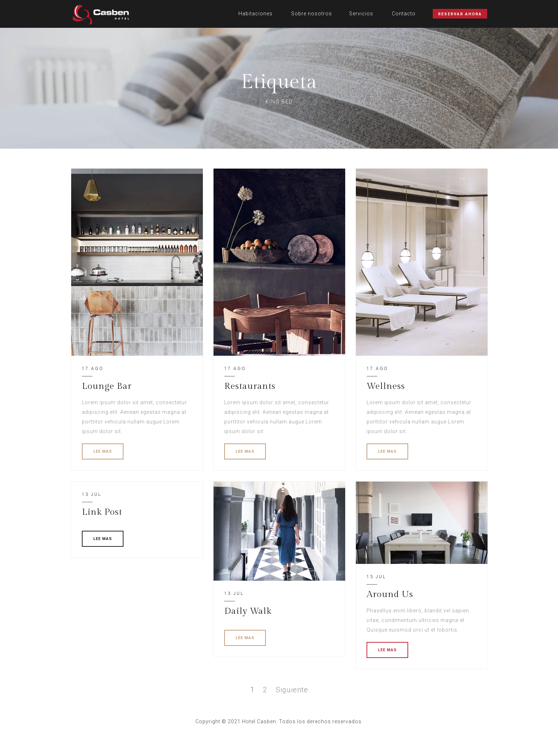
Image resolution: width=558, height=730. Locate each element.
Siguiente (292, 689)
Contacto (404, 13)
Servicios (361, 13)
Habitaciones (255, 13)
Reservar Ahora (460, 14)
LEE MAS (102, 451)
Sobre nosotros (311, 13)
